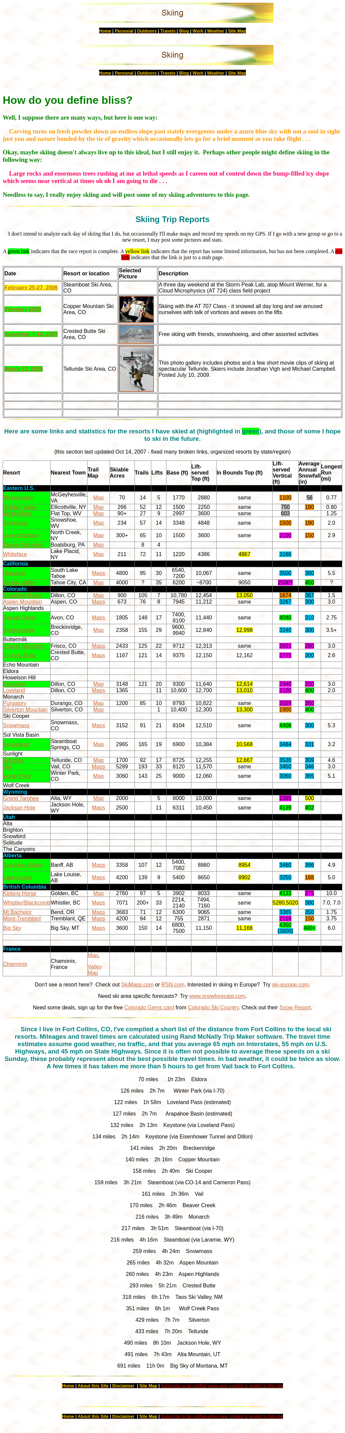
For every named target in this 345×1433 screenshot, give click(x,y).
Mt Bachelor (17, 912)
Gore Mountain (21, 535)
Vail (7, 766)
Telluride (13, 760)
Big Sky (12, 928)
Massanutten (18, 497)
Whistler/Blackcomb (26, 903)
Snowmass (16, 725)
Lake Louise (17, 877)
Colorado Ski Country (213, 1007)
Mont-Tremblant (22, 918)
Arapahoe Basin (22, 595)
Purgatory (14, 703)
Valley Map (95, 970)
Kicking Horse (19, 893)
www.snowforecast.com (217, 996)
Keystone (14, 684)
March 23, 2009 (23, 369)
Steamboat (16, 744)
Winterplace (17, 513)
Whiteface (15, 554)
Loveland (14, 690)
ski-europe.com (290, 984)
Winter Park (17, 776)
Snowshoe (15, 523)
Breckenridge (19, 630)
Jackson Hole (19, 808)
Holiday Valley (20, 507)
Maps (98, 573)
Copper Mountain (23, 646)
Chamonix (15, 964)
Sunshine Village (23, 865)
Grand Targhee (21, 798)
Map (98, 497)
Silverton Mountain (25, 709)
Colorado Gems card (149, 1007)
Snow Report (295, 1007)
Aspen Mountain (22, 602)
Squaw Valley (19, 582)
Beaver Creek (19, 617)
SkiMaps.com (137, 984)
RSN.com (172, 984)
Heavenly (14, 573)
